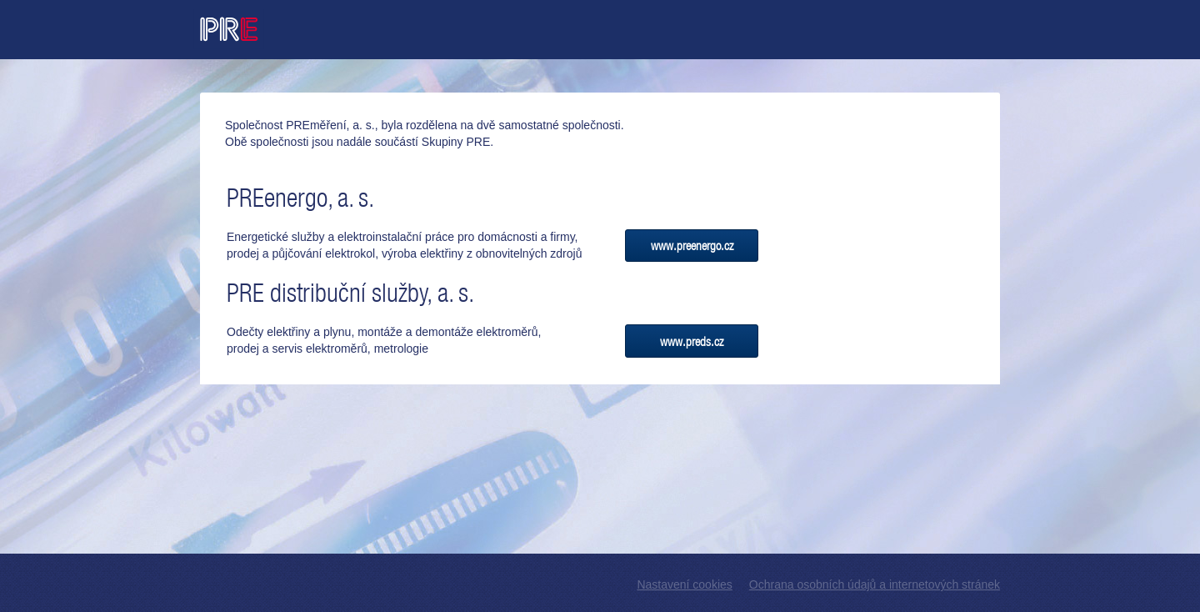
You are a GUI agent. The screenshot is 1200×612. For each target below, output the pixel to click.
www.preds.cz (691, 341)
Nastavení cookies (684, 584)
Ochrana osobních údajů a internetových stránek (874, 584)
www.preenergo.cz (692, 245)
